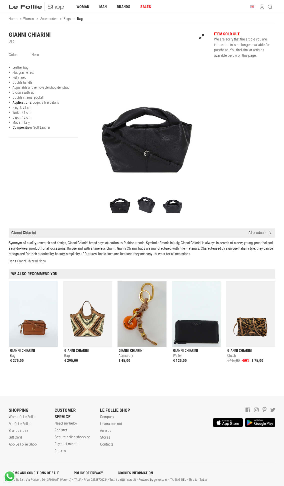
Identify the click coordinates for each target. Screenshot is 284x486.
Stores (105, 437)
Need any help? (66, 423)
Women (28, 19)
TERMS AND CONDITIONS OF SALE (34, 473)
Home (13, 19)
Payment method (67, 444)
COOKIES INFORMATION (135, 473)
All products (257, 232)
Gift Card (15, 437)
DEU (183, 480)
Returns (60, 451)
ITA (172, 480)
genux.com (160, 480)
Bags (67, 19)
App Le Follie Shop (23, 444)
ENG (177, 480)
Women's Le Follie (22, 417)
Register (60, 430)
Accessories (48, 19)
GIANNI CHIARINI (30, 34)
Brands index (18, 430)
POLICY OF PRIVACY (88, 473)
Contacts (107, 444)
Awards (105, 430)
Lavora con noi (111, 424)
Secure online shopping (72, 437)
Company (107, 417)
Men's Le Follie (19, 424)
